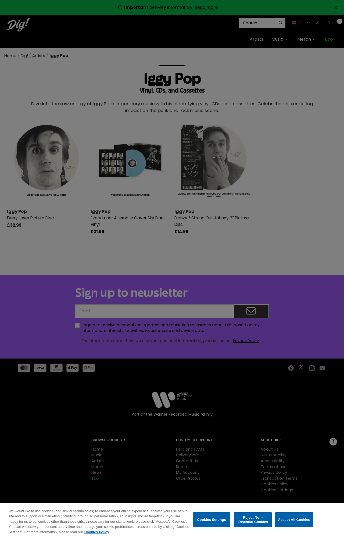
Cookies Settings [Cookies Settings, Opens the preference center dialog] (211, 523)
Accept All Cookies (294, 523)
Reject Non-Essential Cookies (253, 523)
